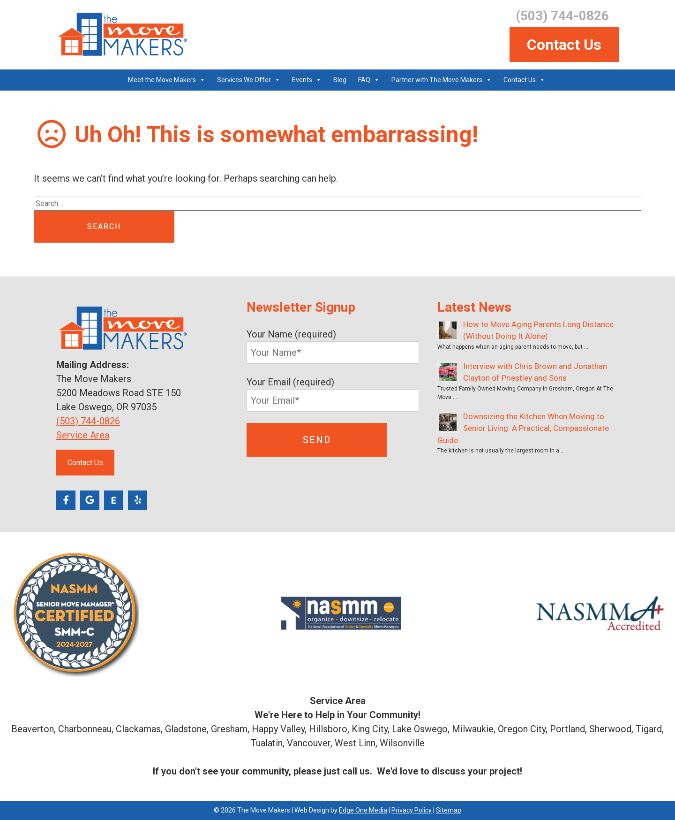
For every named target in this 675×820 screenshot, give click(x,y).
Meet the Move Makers (162, 80)
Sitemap (448, 810)
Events (302, 80)
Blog (339, 80)
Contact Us (564, 45)
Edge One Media (363, 810)
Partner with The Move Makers (436, 80)
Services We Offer (244, 80)
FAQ (364, 80)
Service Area (82, 435)
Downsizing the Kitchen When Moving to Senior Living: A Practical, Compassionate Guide (523, 428)
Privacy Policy (411, 810)
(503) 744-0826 (88, 421)
